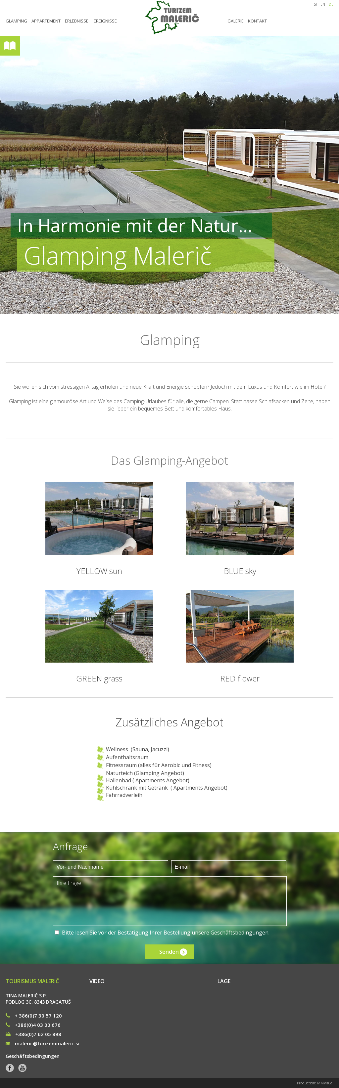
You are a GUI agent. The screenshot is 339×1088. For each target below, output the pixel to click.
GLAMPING (16, 21)
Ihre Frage (170, 901)
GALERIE (235, 21)
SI (315, 4)
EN (322, 4)
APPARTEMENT (46, 21)
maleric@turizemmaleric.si (42, 1043)
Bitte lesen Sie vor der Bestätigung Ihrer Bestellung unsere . (165, 932)
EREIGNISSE (105, 21)
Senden (169, 951)
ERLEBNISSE (76, 21)
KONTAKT (257, 21)
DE (331, 4)
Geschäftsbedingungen (239, 932)
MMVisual (325, 1082)
